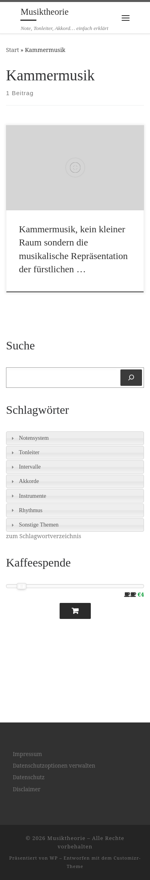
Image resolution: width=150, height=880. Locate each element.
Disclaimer (26, 789)
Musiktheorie (66, 838)
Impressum (27, 754)
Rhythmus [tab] (25, 510)
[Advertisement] (44, 663)
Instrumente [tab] (27, 496)
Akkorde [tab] (24, 481)
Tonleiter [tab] (24, 452)
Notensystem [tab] (29, 438)
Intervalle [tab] (25, 466)
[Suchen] (131, 377)
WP (54, 858)
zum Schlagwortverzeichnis (43, 536)
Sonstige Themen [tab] (33, 524)
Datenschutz (29, 777)
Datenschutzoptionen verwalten (54, 765)
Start (12, 50)
